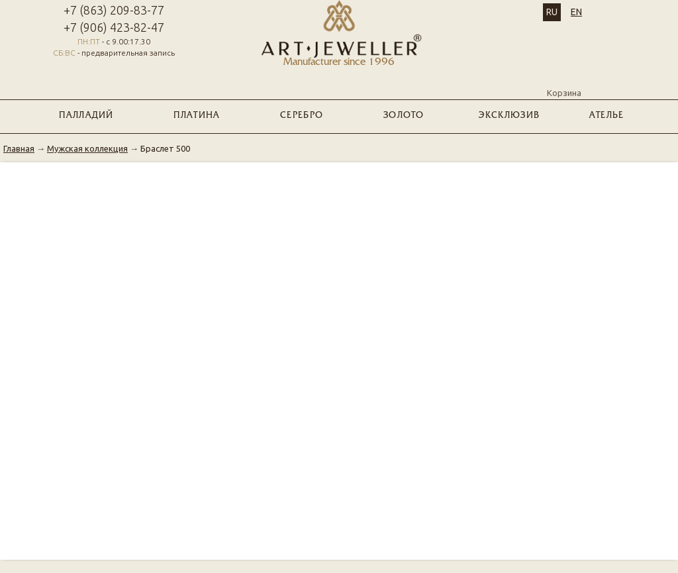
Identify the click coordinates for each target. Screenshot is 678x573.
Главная (18, 148)
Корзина (564, 81)
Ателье (606, 116)
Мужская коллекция (87, 148)
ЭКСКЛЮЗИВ (509, 116)
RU (551, 12)
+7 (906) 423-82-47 (114, 27)
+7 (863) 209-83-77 (114, 10)
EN (576, 12)
